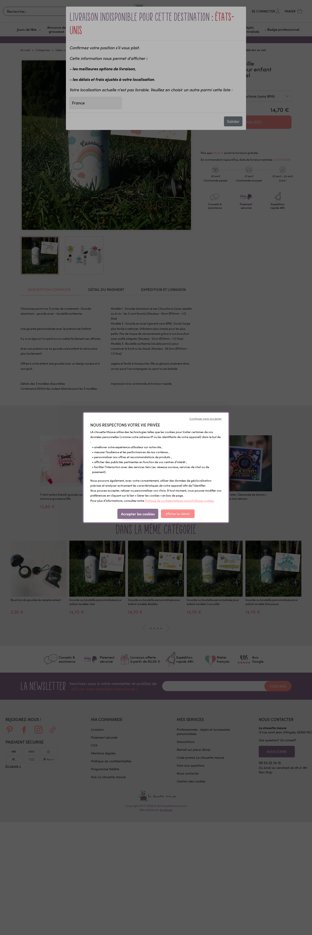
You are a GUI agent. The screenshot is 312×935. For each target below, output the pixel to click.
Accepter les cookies (138, 513)
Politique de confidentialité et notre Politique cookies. (179, 501)
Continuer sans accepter (205, 419)
